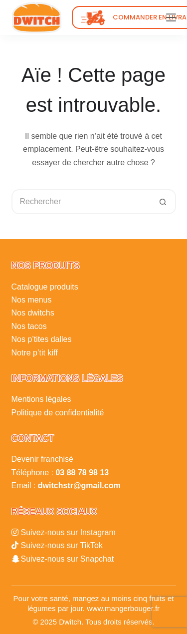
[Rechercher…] (81, 201)
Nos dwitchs (32, 313)
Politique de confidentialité (57, 412)
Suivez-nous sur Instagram (68, 532)
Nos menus (31, 300)
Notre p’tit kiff (34, 352)
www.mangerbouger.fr (123, 608)
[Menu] (171, 17)
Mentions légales (41, 399)
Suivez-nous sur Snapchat (67, 559)
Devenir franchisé (42, 459)
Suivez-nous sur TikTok (62, 545)
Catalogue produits (44, 287)
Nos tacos (29, 326)
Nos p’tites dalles (41, 339)
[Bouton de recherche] (163, 201)
